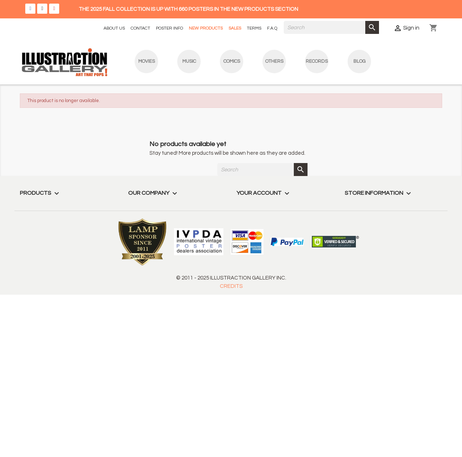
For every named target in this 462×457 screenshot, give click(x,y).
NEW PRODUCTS (206, 28)
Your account (263, 193)
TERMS (254, 28)
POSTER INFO (169, 28)
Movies (146, 61)
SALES (234, 28)
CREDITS (231, 286)
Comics (231, 61)
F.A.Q (272, 28)
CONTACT (140, 28)
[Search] (331, 27)
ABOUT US (114, 28)
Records (317, 61)
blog (359, 61)
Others (274, 61)
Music (189, 61)
